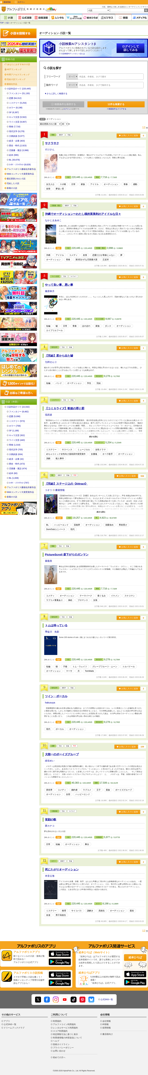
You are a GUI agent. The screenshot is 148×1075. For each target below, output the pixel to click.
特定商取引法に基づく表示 (65, 1034)
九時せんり (51, 362)
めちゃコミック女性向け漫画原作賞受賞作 (66, 454)
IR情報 (105, 1024)
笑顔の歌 (50, 819)
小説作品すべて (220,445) (19, 88)
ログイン (21, 2)
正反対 (106, 259)
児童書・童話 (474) (18, 468)
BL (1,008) (14, 478)
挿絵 (70, 600)
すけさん (49, 149)
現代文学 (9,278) (16, 131)
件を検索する (116, 104)
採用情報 (106, 1028)
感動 (135, 184)
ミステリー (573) (17, 421)
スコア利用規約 (60, 1031)
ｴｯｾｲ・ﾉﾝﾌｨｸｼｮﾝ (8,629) (20, 164)
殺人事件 (60, 458)
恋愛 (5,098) (14, 416)
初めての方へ (59, 1057)
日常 (73, 184)
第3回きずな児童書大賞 (86, 259)
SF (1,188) (14, 430)
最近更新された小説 (16, 178)
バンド (59, 383)
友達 (48, 915)
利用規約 (57, 1021)
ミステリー (55, 400)
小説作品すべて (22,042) (18, 407)
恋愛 (53, 746)
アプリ (7, 1021)
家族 (83, 184)
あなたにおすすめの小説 (18, 64)
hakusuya (50, 702)
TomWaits (89, 671)
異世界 (49, 790)
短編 (48, 326)
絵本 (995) (14, 155)
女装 (95, 600)
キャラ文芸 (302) (17, 435)
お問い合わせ (59, 1051)
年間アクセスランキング (18, 74)
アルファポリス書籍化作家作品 (21, 169)
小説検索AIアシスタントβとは (73, 54)
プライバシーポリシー (63, 1047)
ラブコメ (87, 790)
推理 (64, 910)
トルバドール (128, 666)
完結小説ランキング (16, 79)
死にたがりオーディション (62, 869)
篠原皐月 (49, 291)
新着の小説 (12, 188)
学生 (89, 383)
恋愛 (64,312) (15, 98)
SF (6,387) (14, 112)
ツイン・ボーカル (56, 696)
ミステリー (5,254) (17, 103)
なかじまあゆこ (53, 220)
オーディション (111, 184)
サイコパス (76, 910)
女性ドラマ (100, 449)
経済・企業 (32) (16, 459)
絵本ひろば (135, 957)
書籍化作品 (12, 84)
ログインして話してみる (130, 48)
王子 (98, 790)
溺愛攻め (109, 525)
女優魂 (94, 454)
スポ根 (63, 184)
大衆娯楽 (54, 811)
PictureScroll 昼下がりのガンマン (67, 554)
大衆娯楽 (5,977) (16, 136)
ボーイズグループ (123, 790)
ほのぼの (86, 326)
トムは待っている (56, 625)
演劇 (48, 458)
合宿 (68, 794)
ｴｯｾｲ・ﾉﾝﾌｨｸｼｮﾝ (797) (19, 483)
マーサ (69, 671)
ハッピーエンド (61, 525)
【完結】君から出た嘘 (59, 355)
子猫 (65, 666)
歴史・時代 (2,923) (17, 145)
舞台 (87, 844)
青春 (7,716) (14, 126)
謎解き (90, 910)
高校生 (102, 910)
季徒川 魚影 (52, 632)
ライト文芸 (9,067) (17, 122)
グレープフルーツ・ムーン (104, 666)
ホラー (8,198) (15, 107)
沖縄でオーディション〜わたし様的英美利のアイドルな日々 (83, 214)
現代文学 (54, 347)
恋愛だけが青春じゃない (103, 255)
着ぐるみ (101, 595)
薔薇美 (48, 561)
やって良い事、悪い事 (59, 284)
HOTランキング (14, 69)
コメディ (73, 255)
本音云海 (49, 876)
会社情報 (106, 1021)
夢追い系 (60, 188)
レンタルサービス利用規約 (65, 1028)
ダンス (108, 326)
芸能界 (77, 525)
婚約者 (74, 790)
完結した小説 (13, 183)
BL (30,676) (14, 160)
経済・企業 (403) (17, 141)
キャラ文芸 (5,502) (17, 117)
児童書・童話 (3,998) (19, 150)
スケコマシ (129, 595)
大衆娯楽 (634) (16, 454)
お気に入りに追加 (128, 135)
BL (52, 475)
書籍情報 (60, 490)
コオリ (49, 490)
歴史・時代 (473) (17, 464)
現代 (72, 529)
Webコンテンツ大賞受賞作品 (20, 174)
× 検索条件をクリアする (116, 109)
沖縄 (48, 255)
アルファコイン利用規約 (64, 1024)
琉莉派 (48, 415)
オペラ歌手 (107, 454)
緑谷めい (49, 760)
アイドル (94, 184)
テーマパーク (86, 595)
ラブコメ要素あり (54, 600)
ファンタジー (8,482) (19, 411)
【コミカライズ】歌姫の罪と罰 (64, 408)
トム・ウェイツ (80, 666)
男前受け (123, 525)
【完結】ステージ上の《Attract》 (66, 483)
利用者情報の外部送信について (67, 1037)
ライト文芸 (55, 276)
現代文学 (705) (16, 449)
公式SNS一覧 (106, 999)
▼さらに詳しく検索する (56, 93)
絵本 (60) (13, 473)
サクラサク (52, 143)
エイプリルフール (54, 330)
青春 (53, 135)
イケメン (115, 595)
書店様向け (107, 1034)
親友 (132, 910)
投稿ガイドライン (61, 1044)
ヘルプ (56, 1041)
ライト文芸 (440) (17, 440)
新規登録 (7, 2)
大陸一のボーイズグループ (62, 754)
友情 (48, 188)
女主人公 (50, 184)
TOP (2, 23)
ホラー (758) (15, 426)
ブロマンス (83, 600)
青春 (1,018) (14, 445)
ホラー (54, 861)
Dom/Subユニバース (55, 529)
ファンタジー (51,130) (19, 93)
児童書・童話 (56, 205)
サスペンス (67, 449)
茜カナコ (49, 826)
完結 (98, 383)
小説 (7, 23)
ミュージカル (84, 449)
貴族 (108, 790)
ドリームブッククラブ (14, 1028)
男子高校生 (61, 915)
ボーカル (60, 729)
